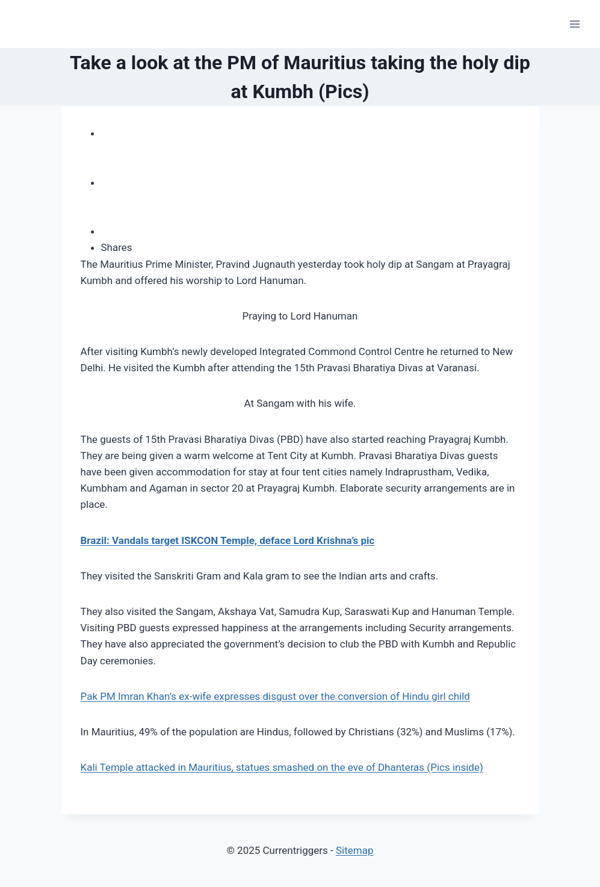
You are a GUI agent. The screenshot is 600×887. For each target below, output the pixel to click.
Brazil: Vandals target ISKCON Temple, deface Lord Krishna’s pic (228, 540)
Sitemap (355, 850)
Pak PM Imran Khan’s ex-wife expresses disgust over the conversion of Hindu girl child (275, 696)
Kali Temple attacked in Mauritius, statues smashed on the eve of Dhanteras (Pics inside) (282, 767)
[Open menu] (574, 23)
